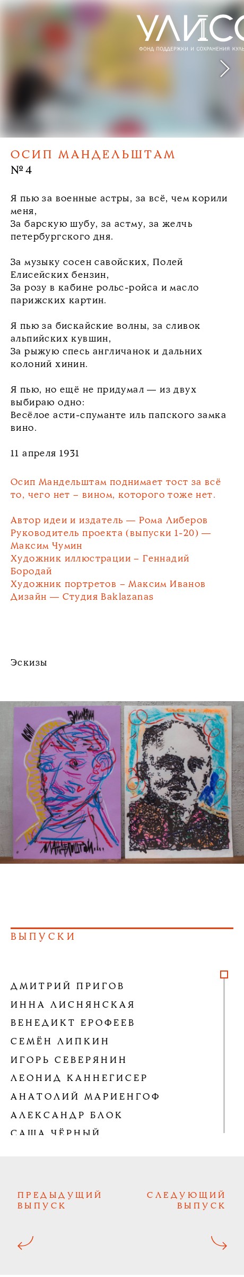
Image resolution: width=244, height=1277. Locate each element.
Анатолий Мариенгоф (86, 1097)
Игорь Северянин (69, 1060)
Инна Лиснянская (73, 1005)
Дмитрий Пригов (68, 987)
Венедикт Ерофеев (73, 1023)
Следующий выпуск (187, 1200)
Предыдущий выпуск (60, 1200)
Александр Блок (67, 1116)
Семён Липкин (60, 1042)
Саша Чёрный (56, 1134)
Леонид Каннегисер (80, 1079)
